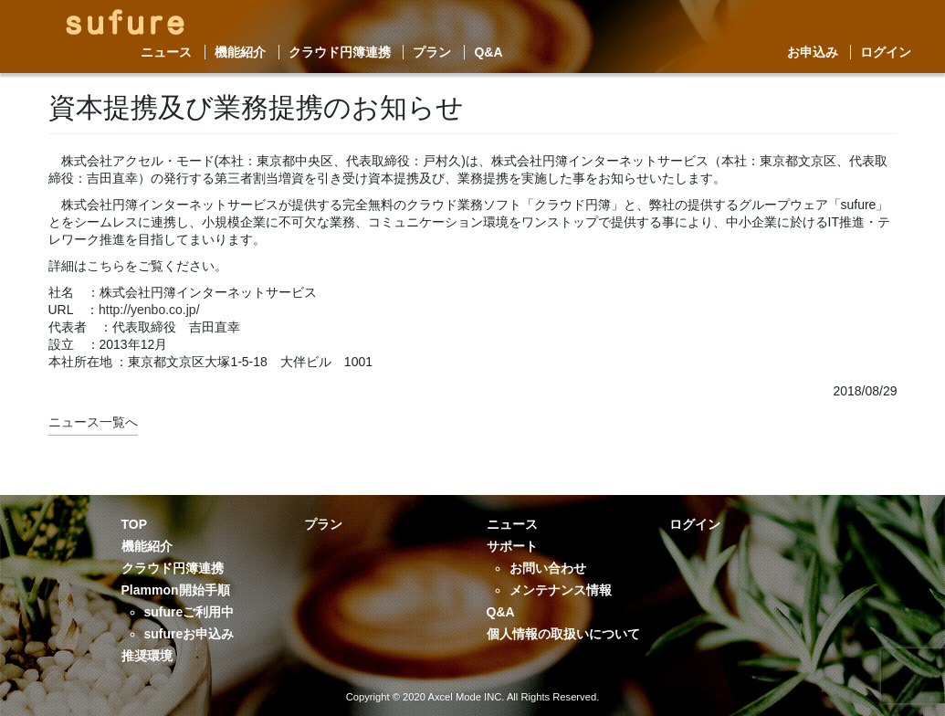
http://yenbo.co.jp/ (149, 309)
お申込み (812, 52)
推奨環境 (147, 655)
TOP (134, 524)
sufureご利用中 (189, 612)
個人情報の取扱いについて (563, 633)
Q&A (488, 52)
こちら (106, 265)
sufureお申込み (189, 633)
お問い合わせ (547, 568)
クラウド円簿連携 (340, 52)
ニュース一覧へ (93, 422)
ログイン (885, 52)
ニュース (166, 52)
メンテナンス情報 (560, 590)
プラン (432, 52)
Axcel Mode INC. (465, 696)
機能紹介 (240, 52)
